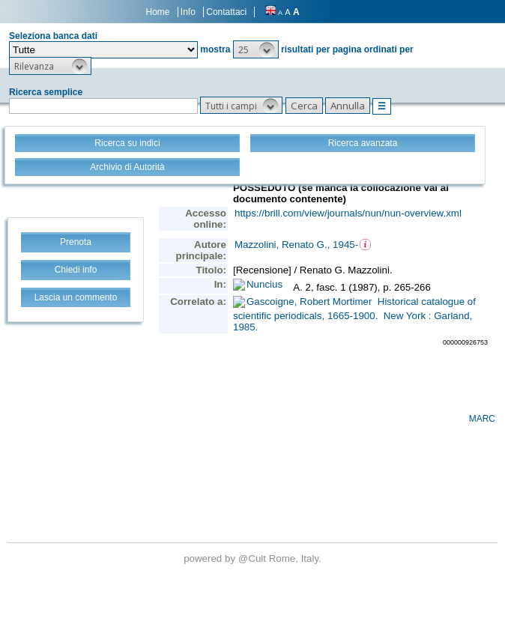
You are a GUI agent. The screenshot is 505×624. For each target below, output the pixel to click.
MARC (482, 419)
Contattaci (226, 12)
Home (158, 12)
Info (188, 12)
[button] (256, 49)
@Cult (253, 558)
